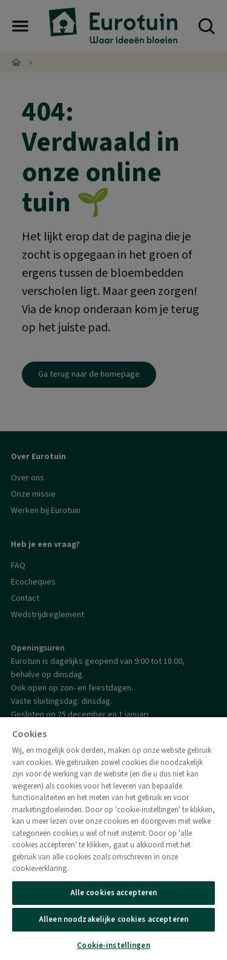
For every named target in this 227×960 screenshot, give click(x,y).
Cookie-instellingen (113, 945)
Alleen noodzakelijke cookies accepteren (113, 919)
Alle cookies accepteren (113, 892)
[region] (113, 838)
